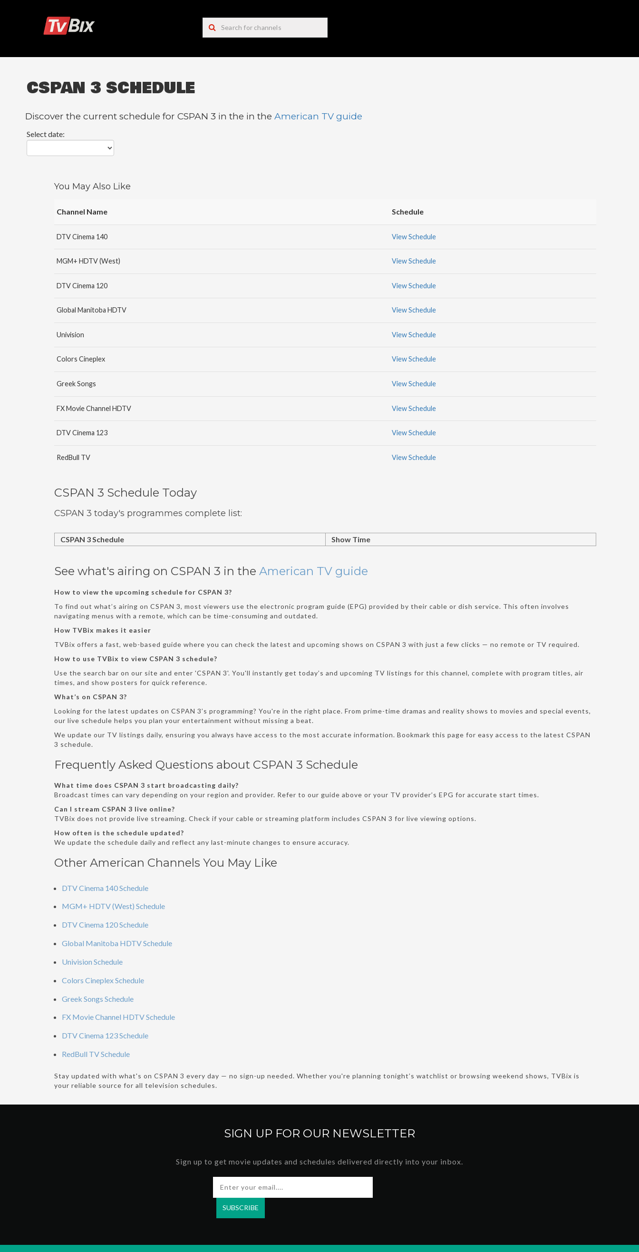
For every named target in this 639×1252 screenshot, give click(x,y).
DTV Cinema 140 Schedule (105, 887)
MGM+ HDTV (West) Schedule (113, 905)
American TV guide (318, 116)
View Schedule (414, 237)
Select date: (46, 133)
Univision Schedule (92, 961)
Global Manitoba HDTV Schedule (117, 943)
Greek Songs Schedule (98, 998)
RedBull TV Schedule (96, 1053)
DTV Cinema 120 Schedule (105, 924)
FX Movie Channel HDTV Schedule (118, 1016)
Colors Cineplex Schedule (103, 980)
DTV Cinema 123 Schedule (105, 1035)
